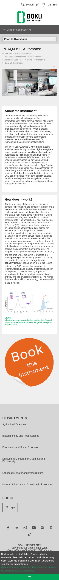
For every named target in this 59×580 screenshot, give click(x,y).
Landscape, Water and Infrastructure (22, 473)
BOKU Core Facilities (23, 53)
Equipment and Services (19, 30)
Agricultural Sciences (14, 424)
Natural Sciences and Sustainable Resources (27, 484)
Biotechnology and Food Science (20, 436)
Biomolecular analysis (36, 60)
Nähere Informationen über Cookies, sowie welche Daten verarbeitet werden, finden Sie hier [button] (29, 569)
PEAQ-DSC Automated (13, 63)
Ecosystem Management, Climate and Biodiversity (23, 460)
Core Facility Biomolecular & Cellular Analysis (23, 57)
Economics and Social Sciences (20, 447)
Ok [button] (29, 577)
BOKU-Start (7, 53)
